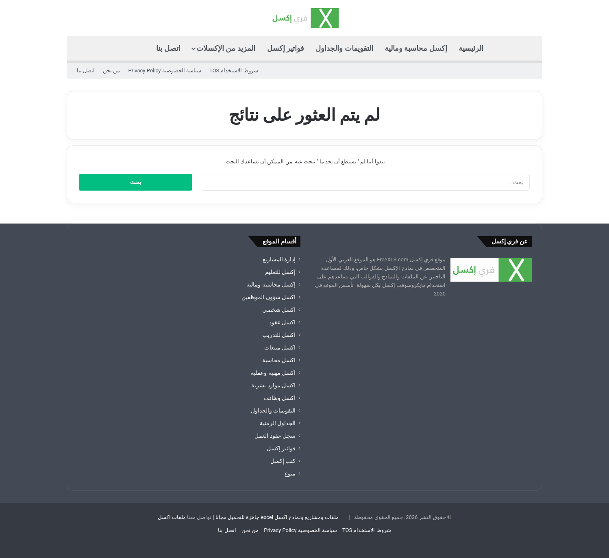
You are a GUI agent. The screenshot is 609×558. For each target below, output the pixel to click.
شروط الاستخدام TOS (233, 70)
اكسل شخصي (279, 309)
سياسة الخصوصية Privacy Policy (164, 70)
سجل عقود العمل (275, 435)
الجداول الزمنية (278, 423)
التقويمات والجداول (344, 48)
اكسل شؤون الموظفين (268, 297)
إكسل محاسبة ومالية (416, 48)
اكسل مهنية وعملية (273, 372)
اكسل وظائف (280, 398)
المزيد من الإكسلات (225, 48)
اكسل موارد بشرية (273, 385)
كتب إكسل (283, 461)
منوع (290, 473)
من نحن (111, 70)
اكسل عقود (282, 322)
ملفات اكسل (172, 517)
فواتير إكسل (285, 48)
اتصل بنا (168, 48)
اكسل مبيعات (280, 347)
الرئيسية (471, 48)
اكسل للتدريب (279, 335)
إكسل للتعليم (280, 272)
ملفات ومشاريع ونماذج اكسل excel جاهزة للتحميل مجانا (277, 517)
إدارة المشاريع (279, 259)
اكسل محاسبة (279, 360)
